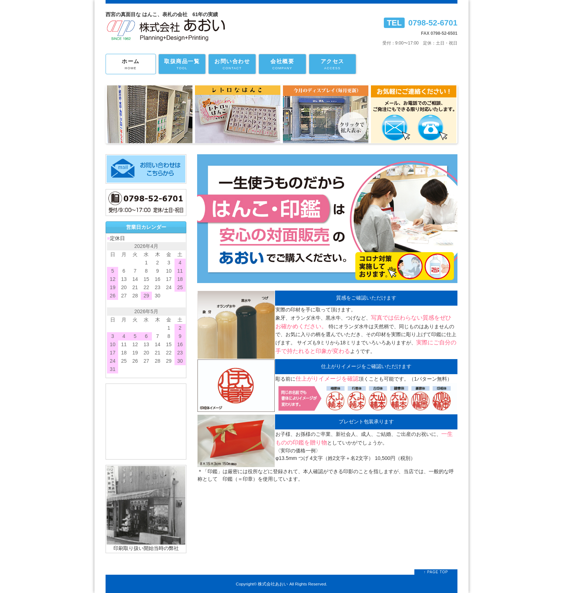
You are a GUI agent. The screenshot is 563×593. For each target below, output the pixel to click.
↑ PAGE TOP (436, 572)
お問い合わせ (232, 64)
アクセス (332, 64)
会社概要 (282, 64)
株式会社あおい (273, 584)
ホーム (130, 64)
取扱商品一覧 (182, 64)
